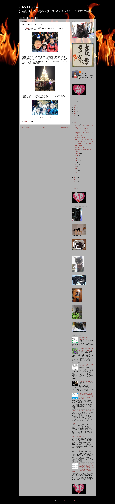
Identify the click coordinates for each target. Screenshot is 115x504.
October (77, 155)
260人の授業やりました (81, 145)
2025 (75, 103)
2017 (75, 120)
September (78, 158)
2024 (75, 105)
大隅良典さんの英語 (80, 137)
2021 (75, 111)
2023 (75, 107)
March (76, 170)
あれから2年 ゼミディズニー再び (83, 143)
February (77, 172)
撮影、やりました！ (80, 147)
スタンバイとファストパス (81, 130)
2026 (75, 101)
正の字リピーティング (77, 450)
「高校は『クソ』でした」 (81, 128)
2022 (75, 109)
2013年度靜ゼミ (26, 28)
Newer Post (25, 127)
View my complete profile (78, 80)
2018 (75, 118)
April (76, 168)
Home (45, 127)
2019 (75, 115)
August (77, 160)
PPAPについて (78, 135)
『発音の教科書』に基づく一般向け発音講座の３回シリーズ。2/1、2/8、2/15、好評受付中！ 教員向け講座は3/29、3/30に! (86, 396)
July (76, 162)
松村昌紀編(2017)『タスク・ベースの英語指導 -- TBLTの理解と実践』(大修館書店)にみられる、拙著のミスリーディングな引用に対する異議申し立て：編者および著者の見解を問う (82, 467)
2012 (75, 184)
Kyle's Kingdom (29, 7)
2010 (75, 188)
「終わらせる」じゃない (78, 423)
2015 (75, 177)
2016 (75, 122)
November (77, 153)
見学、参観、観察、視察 (78, 436)
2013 (75, 181)
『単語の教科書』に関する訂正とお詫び (82, 411)
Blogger (74, 500)
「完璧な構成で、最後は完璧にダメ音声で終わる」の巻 (86, 349)
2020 (75, 113)
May (76, 166)
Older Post (64, 127)
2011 (75, 186)
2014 (75, 179)
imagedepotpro (62, 500)
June (76, 164)
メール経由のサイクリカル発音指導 (84, 125)
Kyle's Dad (84, 72)
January (77, 174)
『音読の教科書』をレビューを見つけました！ (86, 338)
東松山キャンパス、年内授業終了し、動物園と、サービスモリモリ (84, 140)
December (77, 124)
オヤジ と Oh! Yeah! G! (85, 381)
